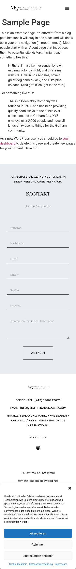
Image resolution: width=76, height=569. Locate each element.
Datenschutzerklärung (41, 564)
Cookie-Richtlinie (18, 564)
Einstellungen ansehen (38, 556)
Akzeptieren (38, 533)
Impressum (61, 564)
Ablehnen (38, 544)
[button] (70, 488)
